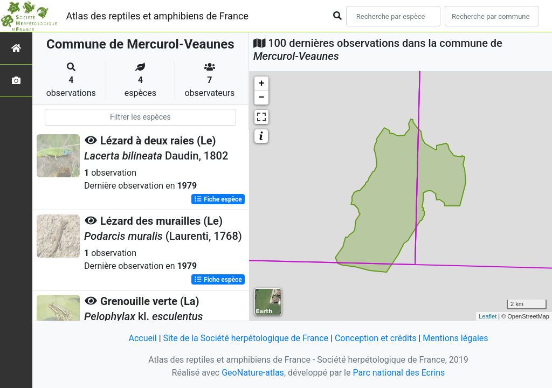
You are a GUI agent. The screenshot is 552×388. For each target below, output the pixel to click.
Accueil (142, 338)
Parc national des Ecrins (399, 373)
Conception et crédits (376, 338)
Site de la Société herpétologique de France (245, 338)
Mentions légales (455, 338)
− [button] (262, 97)
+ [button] (262, 83)
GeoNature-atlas (253, 373)
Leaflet (487, 316)
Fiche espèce (218, 199)
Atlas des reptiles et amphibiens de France (157, 16)
